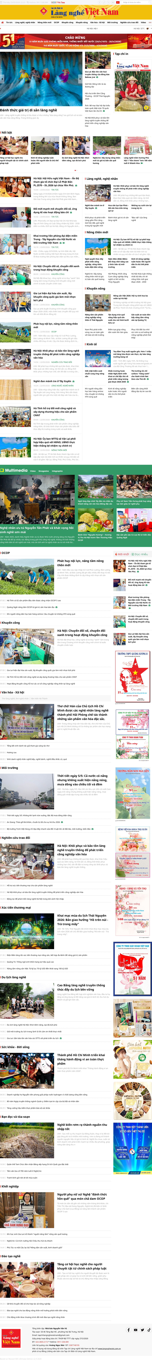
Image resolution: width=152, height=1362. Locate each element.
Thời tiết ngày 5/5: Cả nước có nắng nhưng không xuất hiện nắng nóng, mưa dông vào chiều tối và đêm (82, 780)
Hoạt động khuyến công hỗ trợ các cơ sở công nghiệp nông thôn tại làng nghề (41, 683)
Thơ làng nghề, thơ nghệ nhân (15, 698)
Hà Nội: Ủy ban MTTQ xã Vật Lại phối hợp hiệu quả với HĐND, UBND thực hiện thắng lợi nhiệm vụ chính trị (54, 442)
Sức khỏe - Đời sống (15, 1047)
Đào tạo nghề (11, 1256)
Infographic (57, 471)
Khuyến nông (82, 22)
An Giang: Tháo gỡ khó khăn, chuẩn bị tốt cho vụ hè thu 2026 (35, 822)
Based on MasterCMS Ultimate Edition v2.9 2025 (20, 1359)
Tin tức (9, 22)
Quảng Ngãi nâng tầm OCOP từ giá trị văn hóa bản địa (32, 607)
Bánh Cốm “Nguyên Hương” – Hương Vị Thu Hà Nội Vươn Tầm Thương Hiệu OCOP (95, 537)
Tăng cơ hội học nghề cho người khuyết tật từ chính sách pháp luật (14, 160)
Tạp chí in (121, 54)
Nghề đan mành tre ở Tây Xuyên (53, 381)
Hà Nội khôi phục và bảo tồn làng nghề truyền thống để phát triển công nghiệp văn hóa (45, 892)
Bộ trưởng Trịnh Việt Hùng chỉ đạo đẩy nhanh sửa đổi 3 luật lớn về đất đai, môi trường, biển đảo (50, 829)
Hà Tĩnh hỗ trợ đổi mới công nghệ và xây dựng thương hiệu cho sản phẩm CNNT (55, 412)
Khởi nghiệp (10, 1186)
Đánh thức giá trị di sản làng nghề (28, 110)
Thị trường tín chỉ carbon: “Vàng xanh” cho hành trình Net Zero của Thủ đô (140, 375)
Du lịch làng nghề (14, 977)
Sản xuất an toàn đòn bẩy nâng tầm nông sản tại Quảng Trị (140, 317)
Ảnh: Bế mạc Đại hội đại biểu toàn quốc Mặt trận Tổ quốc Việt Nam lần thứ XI (97, 108)
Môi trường (112, 22)
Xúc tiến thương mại (16, 907)
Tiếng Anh (117, 2)
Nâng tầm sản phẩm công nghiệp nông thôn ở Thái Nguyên (94, 317)
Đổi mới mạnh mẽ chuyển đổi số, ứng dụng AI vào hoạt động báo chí (139, 582)
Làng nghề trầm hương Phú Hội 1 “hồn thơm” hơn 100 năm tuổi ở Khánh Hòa (138, 160)
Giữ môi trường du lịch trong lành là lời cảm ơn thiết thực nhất (34, 1031)
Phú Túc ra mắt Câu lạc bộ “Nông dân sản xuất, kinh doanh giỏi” (34, 1247)
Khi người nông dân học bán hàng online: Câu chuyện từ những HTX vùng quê (41, 614)
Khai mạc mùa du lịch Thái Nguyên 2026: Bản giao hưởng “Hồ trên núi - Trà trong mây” (82, 920)
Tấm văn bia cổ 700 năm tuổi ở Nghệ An (24, 1171)
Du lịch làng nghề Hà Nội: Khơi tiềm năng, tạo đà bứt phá (32, 1025)
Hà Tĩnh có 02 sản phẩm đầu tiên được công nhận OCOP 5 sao (34, 600)
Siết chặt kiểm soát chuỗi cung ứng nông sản (94, 374)
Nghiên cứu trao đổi (129, 22)
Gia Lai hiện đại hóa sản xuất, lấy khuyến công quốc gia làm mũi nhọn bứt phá (54, 297)
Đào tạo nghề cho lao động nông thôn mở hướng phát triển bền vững (37, 1310)
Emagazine (44, 471)
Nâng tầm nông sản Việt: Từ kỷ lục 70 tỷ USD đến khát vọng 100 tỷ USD (37, 968)
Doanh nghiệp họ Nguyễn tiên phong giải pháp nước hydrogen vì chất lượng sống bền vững (47, 1094)
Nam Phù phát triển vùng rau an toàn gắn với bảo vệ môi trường (94, 332)
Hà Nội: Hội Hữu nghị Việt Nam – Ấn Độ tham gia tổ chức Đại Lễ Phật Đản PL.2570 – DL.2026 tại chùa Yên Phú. (56, 182)
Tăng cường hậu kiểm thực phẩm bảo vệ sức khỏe (28, 1108)
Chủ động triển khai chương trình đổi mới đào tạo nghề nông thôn (36, 1317)
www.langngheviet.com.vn (109, 1348)
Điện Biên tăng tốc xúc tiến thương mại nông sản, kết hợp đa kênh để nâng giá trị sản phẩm (47, 955)
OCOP (56, 22)
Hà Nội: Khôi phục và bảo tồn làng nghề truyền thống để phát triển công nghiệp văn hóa (56, 354)
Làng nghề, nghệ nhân (25, 22)
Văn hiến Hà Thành (39, 698)
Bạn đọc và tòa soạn (16, 1117)
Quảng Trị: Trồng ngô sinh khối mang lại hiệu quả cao (30, 962)
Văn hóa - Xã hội (97, 22)
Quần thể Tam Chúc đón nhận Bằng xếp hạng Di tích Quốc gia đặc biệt (37, 1164)
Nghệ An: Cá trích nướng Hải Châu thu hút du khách (29, 1241)
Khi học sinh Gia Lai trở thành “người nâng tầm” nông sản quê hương (37, 1234)
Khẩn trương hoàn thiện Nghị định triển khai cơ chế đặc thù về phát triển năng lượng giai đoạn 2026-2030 (118, 376)
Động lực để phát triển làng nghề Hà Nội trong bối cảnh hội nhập (35, 899)
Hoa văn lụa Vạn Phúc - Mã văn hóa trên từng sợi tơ (118, 208)
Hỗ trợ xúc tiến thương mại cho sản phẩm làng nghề (30, 885)
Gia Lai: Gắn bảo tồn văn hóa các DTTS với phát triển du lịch (34, 1038)
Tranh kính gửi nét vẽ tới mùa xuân (22, 1177)
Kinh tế (92, 344)
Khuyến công (67, 22)
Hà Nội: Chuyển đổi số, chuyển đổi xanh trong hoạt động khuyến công (139, 619)
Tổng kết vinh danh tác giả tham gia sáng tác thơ (28, 745)
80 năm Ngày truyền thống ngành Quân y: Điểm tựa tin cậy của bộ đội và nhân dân (43, 1101)
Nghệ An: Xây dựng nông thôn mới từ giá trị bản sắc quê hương (106, 160)
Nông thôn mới (44, 22)
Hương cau (11, 752)
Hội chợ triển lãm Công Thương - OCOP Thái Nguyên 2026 (97, 96)
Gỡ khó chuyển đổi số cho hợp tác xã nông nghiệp (28, 1304)
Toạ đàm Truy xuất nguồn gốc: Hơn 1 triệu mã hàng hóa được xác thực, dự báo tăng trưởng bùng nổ (132, 354)
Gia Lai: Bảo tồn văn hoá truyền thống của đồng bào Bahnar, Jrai (97, 74)
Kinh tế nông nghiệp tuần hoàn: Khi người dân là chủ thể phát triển (44, 160)
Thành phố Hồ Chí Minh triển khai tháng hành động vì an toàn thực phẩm (81, 1059)
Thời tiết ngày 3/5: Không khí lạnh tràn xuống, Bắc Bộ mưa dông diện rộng (39, 815)
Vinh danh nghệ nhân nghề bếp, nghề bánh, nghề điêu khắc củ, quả (37, 759)
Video (143, 22)
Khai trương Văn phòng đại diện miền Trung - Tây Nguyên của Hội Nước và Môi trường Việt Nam (55, 239)
